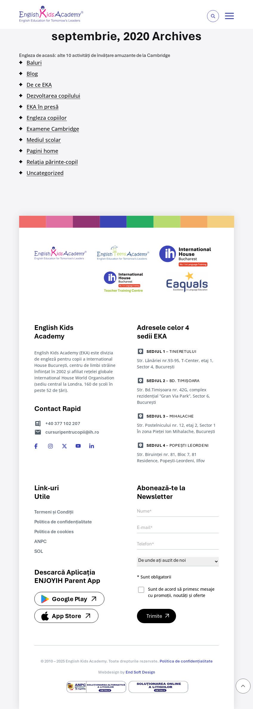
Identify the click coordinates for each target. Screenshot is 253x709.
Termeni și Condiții (53, 512)
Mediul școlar (44, 139)
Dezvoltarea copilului (53, 95)
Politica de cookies (54, 531)
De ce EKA (39, 84)
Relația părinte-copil (52, 161)
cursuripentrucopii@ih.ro (72, 432)
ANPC (40, 541)
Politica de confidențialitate (63, 522)
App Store (66, 616)
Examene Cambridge (53, 128)
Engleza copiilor (47, 117)
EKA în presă (42, 106)
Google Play (69, 599)
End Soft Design (140, 671)
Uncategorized (45, 172)
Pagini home (42, 150)
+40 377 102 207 (62, 423)
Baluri (34, 62)
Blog (32, 73)
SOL (38, 551)
